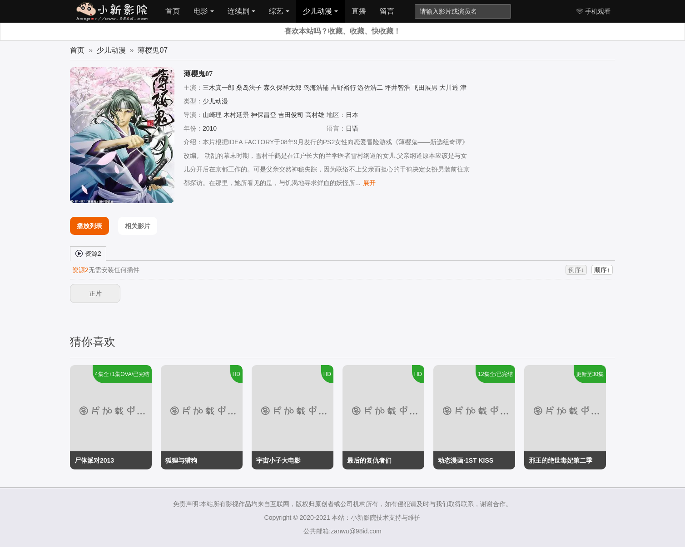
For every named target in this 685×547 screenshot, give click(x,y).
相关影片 (137, 226)
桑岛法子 (249, 87)
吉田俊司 (290, 114)
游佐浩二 (370, 87)
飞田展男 (424, 87)
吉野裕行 (343, 87)
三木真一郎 (218, 87)
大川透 (448, 87)
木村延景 (236, 114)
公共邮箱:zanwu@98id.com (342, 531)
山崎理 (212, 114)
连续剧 (241, 11)
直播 (359, 11)
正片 (95, 293)
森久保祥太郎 (282, 87)
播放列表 (89, 226)
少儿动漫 (320, 11)
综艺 (279, 11)
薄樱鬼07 (153, 50)
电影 (204, 11)
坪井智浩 (397, 87)
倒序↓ (576, 270)
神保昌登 (263, 114)
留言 (387, 11)
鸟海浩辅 (316, 87)
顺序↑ (602, 270)
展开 (369, 182)
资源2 (88, 253)
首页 (172, 11)
